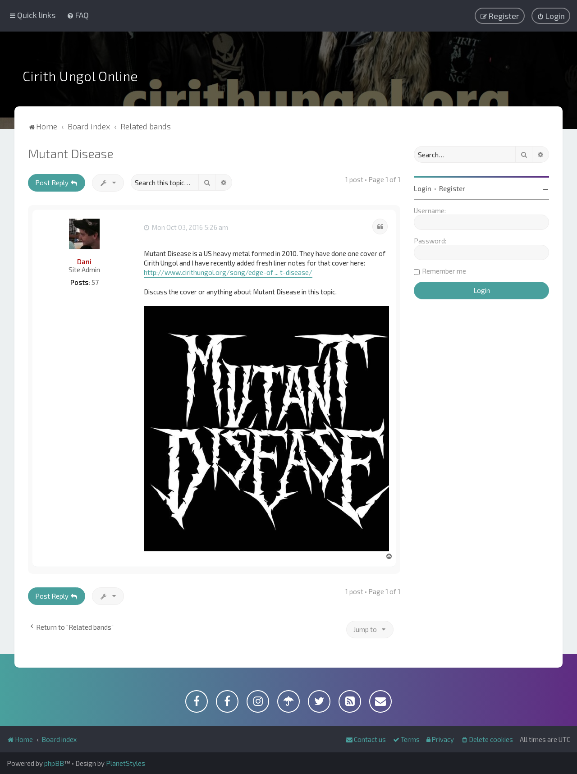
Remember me (444, 271)
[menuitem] (77, 15)
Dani (84, 261)
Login (422, 188)
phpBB (54, 763)
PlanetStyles (125, 763)
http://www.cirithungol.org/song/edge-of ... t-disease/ (228, 272)
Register (452, 188)
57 (95, 282)
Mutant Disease (70, 153)
